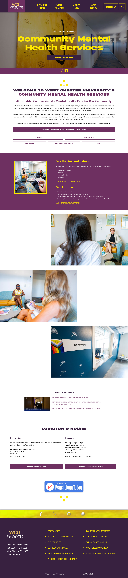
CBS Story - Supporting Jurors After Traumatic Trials (70, 398)
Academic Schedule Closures (91, 466)
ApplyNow (76, 6)
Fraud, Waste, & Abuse (96, 542)
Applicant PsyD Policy (64, 144)
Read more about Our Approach (69, 203)
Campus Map (54, 531)
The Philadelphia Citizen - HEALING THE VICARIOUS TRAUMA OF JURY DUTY (76, 408)
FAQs (98, 144)
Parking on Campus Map (36, 466)
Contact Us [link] (60, 58)
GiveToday (93, 6)
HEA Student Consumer (97, 536)
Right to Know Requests (98, 531)
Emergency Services (58, 547)
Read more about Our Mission (68, 181)
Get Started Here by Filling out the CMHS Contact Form (64, 129)
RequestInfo (42, 6)
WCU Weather (54, 542)
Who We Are (29, 144)
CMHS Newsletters (90, 137)
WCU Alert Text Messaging (61, 536)
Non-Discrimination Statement (101, 553)
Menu (111, 6)
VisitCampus (59, 6)
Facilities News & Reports (60, 553)
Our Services (38, 137)
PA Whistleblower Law (97, 547)
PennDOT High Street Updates (62, 559)
